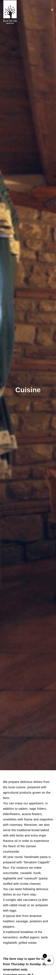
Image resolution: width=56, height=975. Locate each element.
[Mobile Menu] (52, 9)
